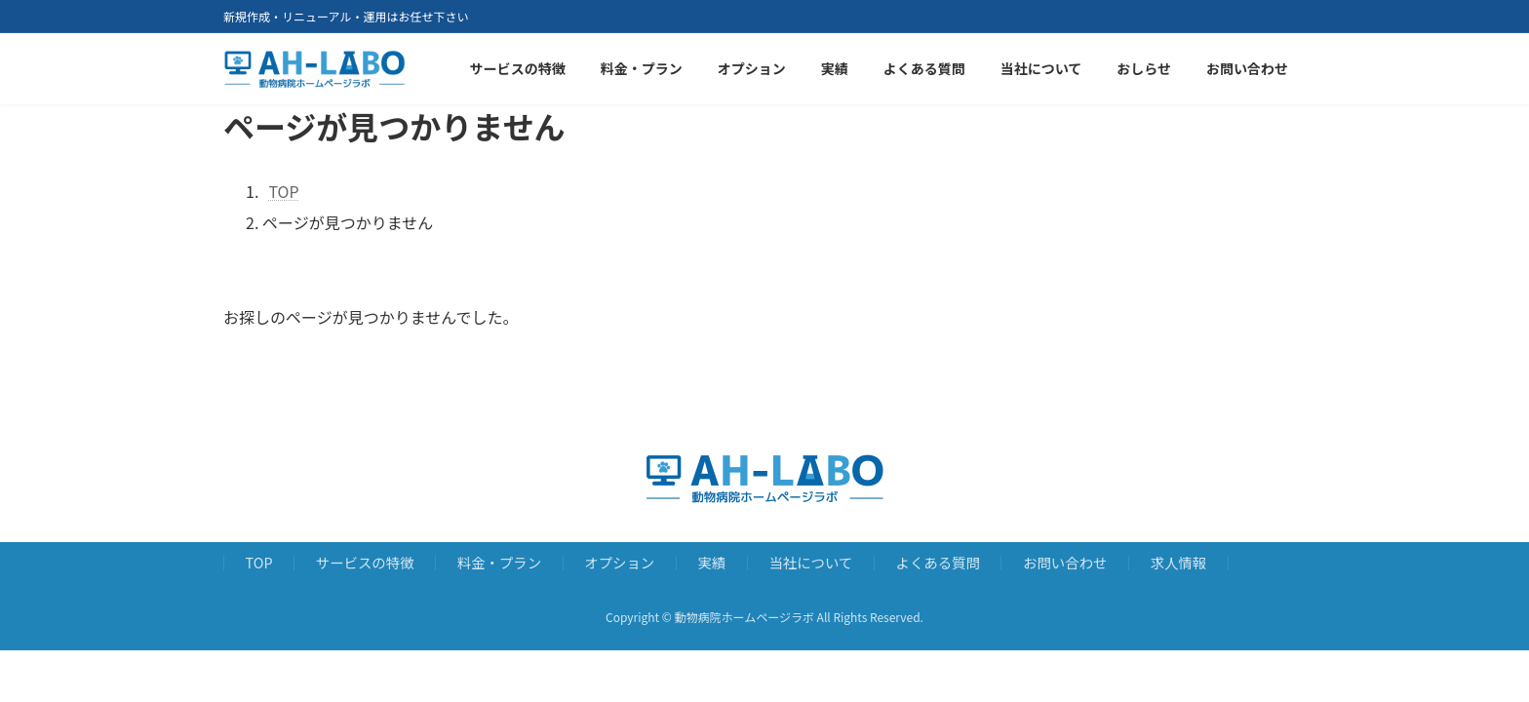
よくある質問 (938, 562)
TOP (259, 562)
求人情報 (1179, 562)
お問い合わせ (1065, 562)
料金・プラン (499, 562)
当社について (810, 562)
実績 (711, 562)
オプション (619, 562)
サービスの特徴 (365, 562)
